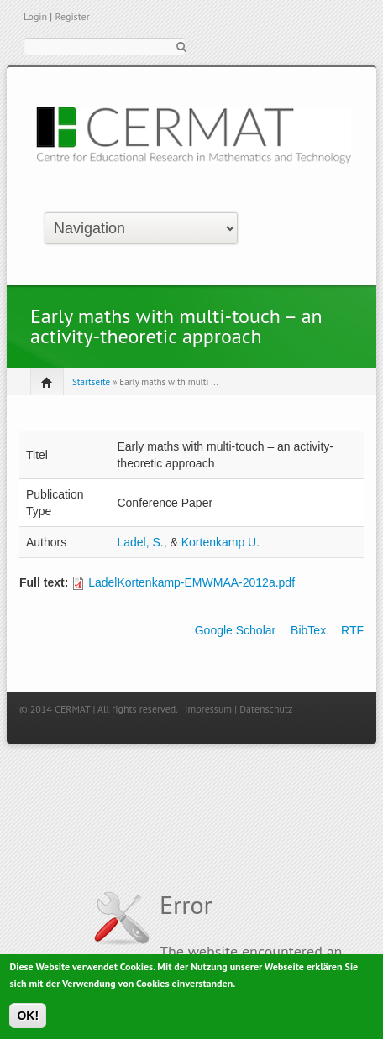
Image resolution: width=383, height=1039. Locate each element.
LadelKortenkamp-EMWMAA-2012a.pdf (191, 582)
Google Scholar (235, 630)
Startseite (91, 382)
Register (72, 16)
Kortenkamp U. (220, 542)
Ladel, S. (140, 542)
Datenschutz (265, 708)
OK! (28, 1019)
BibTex (308, 630)
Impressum (208, 708)
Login (35, 16)
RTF (352, 630)
